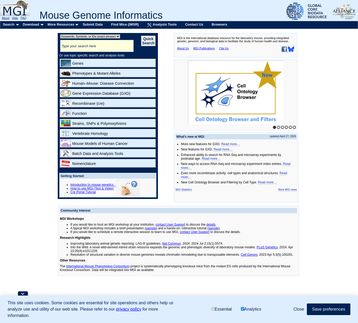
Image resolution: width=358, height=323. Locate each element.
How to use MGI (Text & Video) (92, 188)
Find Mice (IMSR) (125, 24)
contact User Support (170, 224)
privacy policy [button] (128, 309)
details (211, 224)
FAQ (23, 18)
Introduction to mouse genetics (93, 185)
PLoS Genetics (267, 247)
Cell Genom (249, 254)
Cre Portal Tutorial (83, 192)
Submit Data (93, 24)
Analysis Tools (162, 24)
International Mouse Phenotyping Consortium (97, 266)
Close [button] (298, 309)
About (5, 18)
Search (8, 24)
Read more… (230, 144)
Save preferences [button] (328, 309)
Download (31, 24)
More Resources (60, 24)
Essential (221, 309)
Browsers (219, 24)
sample (151, 228)
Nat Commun (171, 243)
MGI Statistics (184, 189)
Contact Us (194, 24)
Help (15, 18)
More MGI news (287, 189)
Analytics (251, 309)
